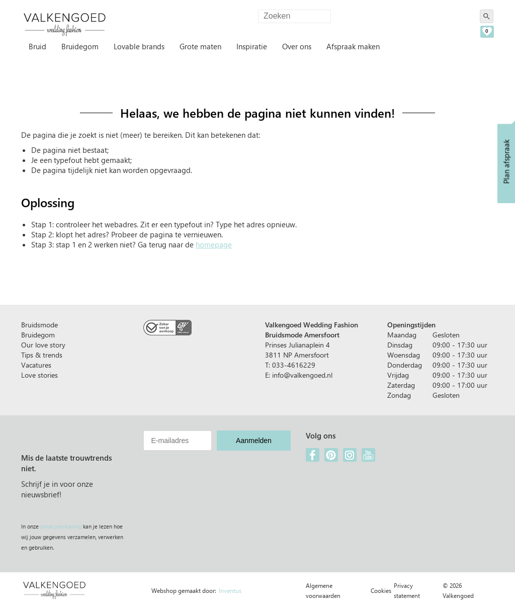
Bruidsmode (39, 324)
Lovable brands (139, 46)
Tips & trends (41, 355)
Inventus (230, 590)
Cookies (381, 590)
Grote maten (200, 46)
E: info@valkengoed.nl (298, 375)
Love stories (39, 375)
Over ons (296, 46)
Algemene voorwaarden (323, 590)
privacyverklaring (60, 526)
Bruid (37, 46)
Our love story (43, 345)
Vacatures (36, 365)
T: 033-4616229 (290, 365)
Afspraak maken (353, 46)
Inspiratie (251, 46)
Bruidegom (80, 46)
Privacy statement (407, 590)
